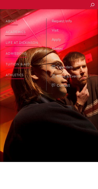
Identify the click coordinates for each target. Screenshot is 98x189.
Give (55, 57)
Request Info (62, 21)
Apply (56, 39)
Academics (16, 32)
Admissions (16, 53)
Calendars (62, 67)
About (11, 21)
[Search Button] (92, 5)
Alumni (57, 48)
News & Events (66, 76)
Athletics (15, 75)
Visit (55, 30)
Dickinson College (39, 5)
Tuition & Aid (18, 64)
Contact (61, 85)
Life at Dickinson (22, 43)
